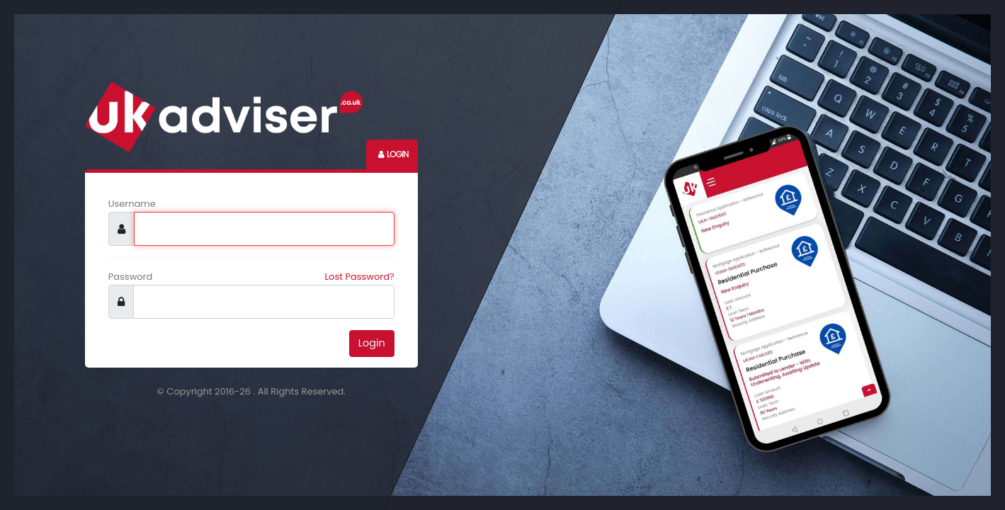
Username (132, 203)
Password (130, 276)
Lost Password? (359, 276)
